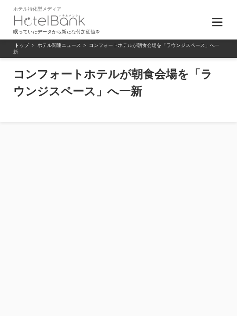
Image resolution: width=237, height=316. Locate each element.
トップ (22, 45)
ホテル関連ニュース (59, 45)
